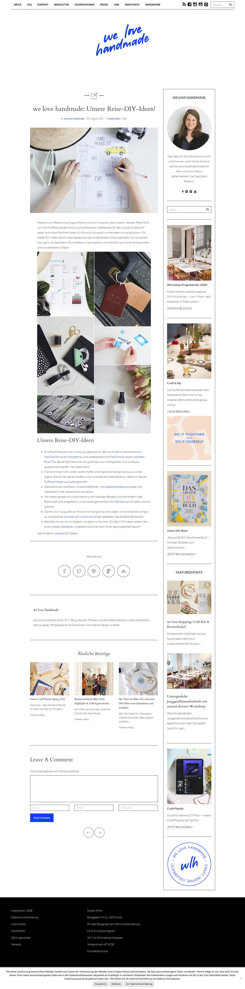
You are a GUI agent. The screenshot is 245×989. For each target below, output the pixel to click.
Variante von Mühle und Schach (83, 516)
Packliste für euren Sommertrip (63, 457)
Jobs (116, 4)
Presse (104, 4)
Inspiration (114, 118)
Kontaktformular (97, 951)
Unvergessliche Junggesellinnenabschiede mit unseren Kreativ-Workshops (187, 701)
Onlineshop (153, 78)
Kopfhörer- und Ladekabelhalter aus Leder (111, 486)
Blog (86, 78)
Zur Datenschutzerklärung (139, 984)
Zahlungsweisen (21, 937)
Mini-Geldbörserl (119, 501)
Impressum (18, 910)
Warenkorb (152, 4)
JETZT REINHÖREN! (180, 827)
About (18, 4)
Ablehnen (116, 984)
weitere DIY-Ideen (66, 533)
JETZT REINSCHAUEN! (181, 554)
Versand (16, 944)
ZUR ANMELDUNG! (179, 308)
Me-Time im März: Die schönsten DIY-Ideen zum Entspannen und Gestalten (137, 703)
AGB (29, 910)
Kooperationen (84, 4)
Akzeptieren (100, 984)
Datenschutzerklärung (24, 917)
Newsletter (61, 4)
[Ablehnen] (240, 978)
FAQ (29, 4)
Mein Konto (132, 4)
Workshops (116, 78)
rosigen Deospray (62, 526)
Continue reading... (37, 714)
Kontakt (42, 4)
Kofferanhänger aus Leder (60, 481)
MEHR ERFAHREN (178, 411)
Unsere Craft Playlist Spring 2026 (47, 699)
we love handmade (74, 118)
